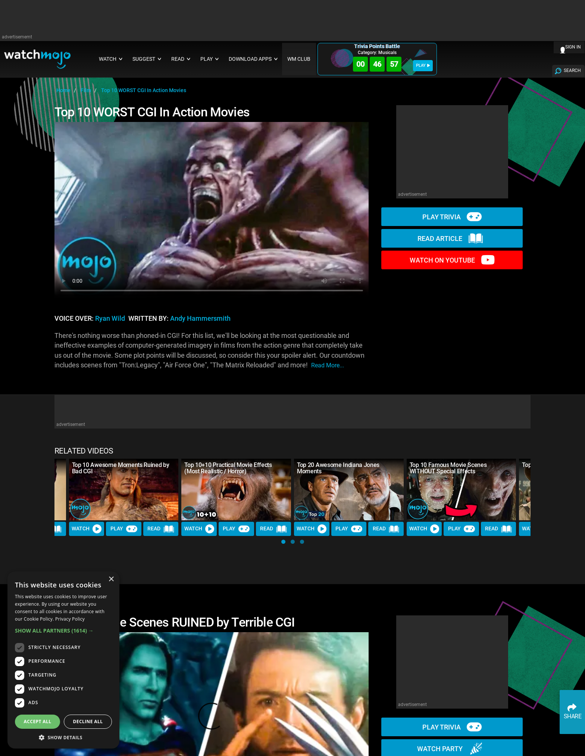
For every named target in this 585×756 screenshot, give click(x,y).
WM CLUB (298, 59)
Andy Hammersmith (200, 318)
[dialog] (63, 660)
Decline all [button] (88, 721)
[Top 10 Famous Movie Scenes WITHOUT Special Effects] (461, 489)
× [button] (111, 579)
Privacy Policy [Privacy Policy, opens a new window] (70, 619)
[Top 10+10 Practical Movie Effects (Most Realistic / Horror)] (236, 489)
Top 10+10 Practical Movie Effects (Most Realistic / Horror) (228, 468)
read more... (327, 365)
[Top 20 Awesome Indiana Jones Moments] (349, 489)
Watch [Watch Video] (86, 528)
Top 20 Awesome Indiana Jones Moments (338, 468)
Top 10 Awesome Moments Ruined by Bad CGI (120, 468)
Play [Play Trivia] (123, 528)
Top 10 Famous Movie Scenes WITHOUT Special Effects (448, 468)
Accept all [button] (37, 721)
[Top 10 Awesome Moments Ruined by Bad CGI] (124, 489)
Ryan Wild (110, 318)
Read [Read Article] (160, 529)
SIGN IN (573, 47)
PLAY (423, 65)
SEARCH (572, 70)
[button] (283, 542)
